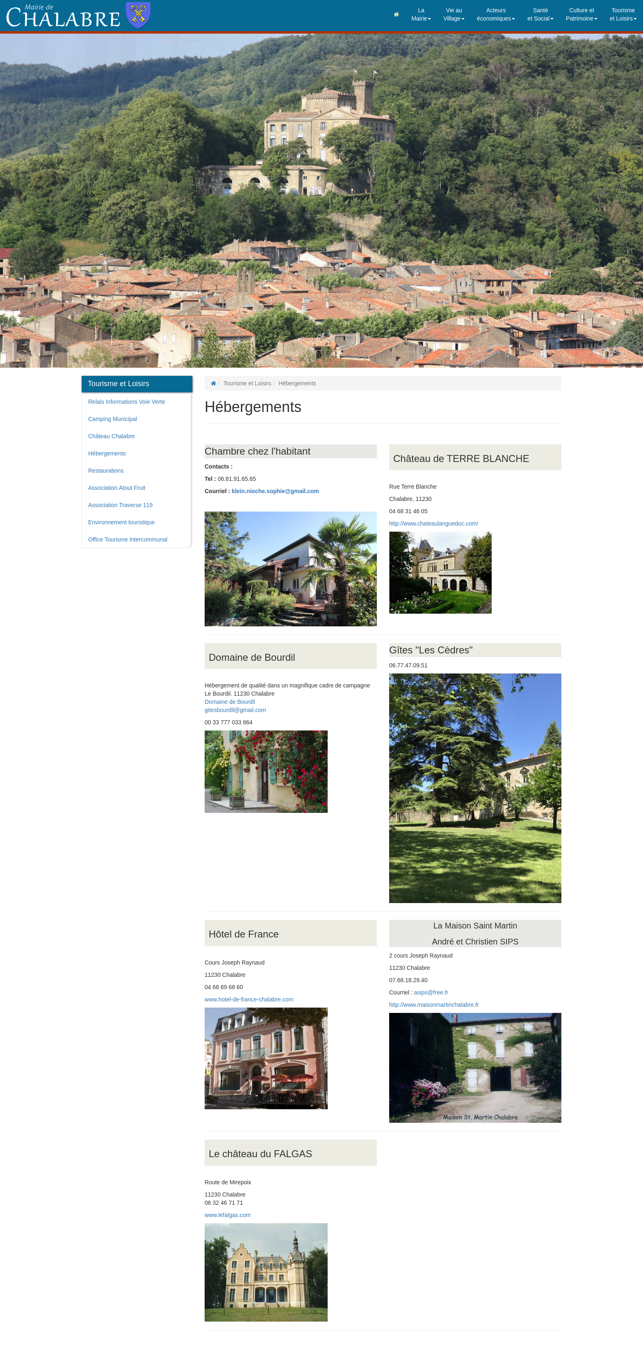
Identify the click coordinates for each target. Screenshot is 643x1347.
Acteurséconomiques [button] (496, 14)
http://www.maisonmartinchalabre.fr (434, 1004)
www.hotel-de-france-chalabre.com (249, 999)
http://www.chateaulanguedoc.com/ (433, 523)
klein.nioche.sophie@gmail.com (275, 491)
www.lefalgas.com (228, 1215)
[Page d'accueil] (213, 383)
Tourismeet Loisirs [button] (623, 14)
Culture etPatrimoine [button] (581, 14)
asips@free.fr (431, 992)
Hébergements (107, 453)
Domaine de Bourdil (230, 702)
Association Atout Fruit (116, 488)
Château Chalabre (111, 436)
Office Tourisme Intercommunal (127, 539)
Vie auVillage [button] (454, 14)
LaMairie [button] (421, 14)
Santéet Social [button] (540, 14)
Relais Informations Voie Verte (126, 401)
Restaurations (105, 470)
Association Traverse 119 (120, 505)
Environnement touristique (121, 522)
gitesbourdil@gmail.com (235, 710)
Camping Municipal (112, 419)
